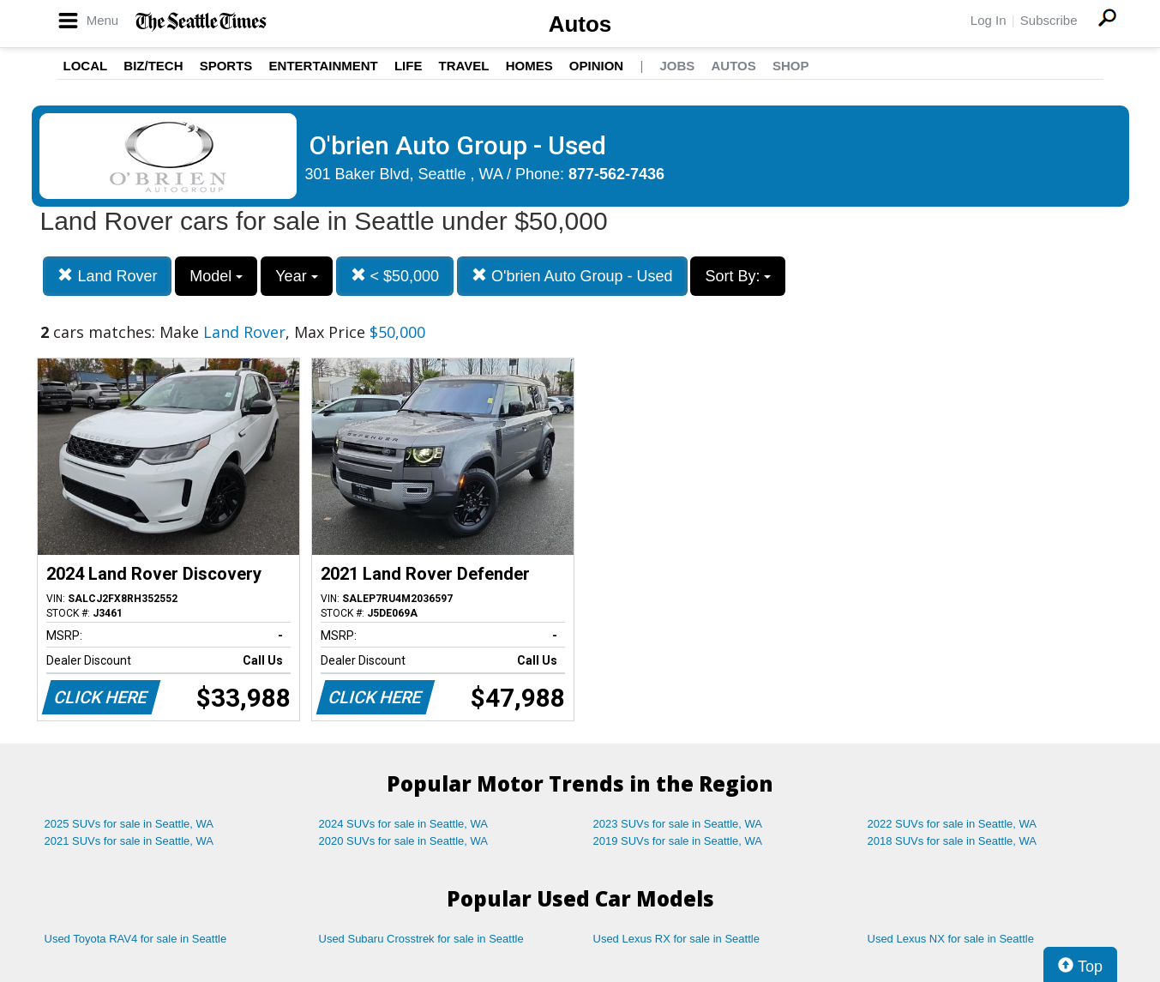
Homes (529, 65)
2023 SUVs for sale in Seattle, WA (678, 823)
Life (408, 65)
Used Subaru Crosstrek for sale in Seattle (421, 938)
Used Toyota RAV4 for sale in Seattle (136, 938)
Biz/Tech (153, 65)
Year (296, 276)
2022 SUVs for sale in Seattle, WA (952, 823)
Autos (580, 24)
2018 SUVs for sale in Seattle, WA (952, 840)
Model (216, 276)
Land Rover (107, 276)
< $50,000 (395, 276)
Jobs (676, 65)
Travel (464, 65)
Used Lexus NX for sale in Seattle (951, 938)
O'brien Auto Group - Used (572, 276)
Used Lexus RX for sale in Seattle (676, 938)
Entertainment (323, 65)
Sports (226, 65)
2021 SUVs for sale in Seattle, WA (129, 840)
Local (85, 65)
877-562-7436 (616, 174)
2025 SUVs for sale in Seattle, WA (129, 823)
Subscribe (1049, 20)
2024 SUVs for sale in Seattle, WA (404, 823)
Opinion (596, 65)
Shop (790, 65)
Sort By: (738, 276)
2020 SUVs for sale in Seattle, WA (404, 840)
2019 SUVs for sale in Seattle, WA (678, 840)
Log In (989, 20)
